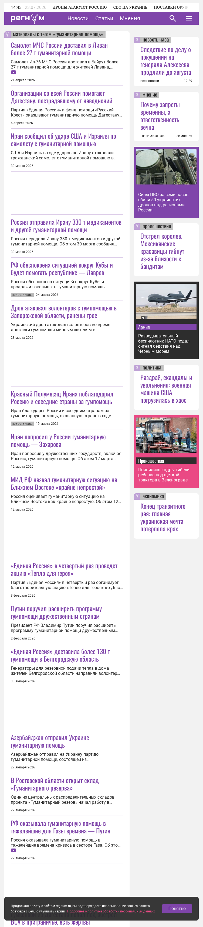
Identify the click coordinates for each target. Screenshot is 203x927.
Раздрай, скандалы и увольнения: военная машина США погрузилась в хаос (166, 388)
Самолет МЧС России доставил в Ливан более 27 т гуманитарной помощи (59, 48)
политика (152, 368)
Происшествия (151, 460)
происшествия (157, 226)
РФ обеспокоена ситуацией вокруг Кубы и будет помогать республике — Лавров (62, 268)
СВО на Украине (130, 7)
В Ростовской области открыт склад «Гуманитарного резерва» (55, 783)
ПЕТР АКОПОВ (152, 136)
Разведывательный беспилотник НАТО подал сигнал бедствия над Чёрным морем (164, 343)
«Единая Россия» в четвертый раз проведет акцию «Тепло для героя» (64, 569)
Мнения (130, 18)
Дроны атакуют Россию (80, 7)
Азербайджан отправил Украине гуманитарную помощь (50, 741)
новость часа (156, 40)
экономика (153, 496)
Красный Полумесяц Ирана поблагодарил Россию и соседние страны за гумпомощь (62, 397)
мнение (150, 95)
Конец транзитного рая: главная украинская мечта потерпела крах (162, 517)
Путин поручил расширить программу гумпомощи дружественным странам (56, 612)
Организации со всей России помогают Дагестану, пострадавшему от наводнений (61, 96)
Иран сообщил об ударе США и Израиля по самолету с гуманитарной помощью (63, 139)
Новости (78, 18)
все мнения (183, 136)
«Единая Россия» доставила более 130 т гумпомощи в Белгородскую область (60, 654)
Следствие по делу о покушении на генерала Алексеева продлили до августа (165, 60)
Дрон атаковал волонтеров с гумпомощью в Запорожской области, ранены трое (64, 311)
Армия (144, 327)
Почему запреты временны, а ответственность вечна (160, 115)
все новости (149, 81)
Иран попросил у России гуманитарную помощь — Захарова (58, 440)
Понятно (177, 921)
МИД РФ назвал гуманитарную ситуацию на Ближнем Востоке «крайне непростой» (64, 483)
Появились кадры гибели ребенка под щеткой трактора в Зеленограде (164, 475)
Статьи (104, 18)
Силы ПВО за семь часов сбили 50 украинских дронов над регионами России (163, 202)
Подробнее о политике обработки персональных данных (111, 925)
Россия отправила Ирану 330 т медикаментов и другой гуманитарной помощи (66, 225)
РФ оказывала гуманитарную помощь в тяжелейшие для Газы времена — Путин (60, 826)
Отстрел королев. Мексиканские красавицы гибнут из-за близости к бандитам (162, 251)
